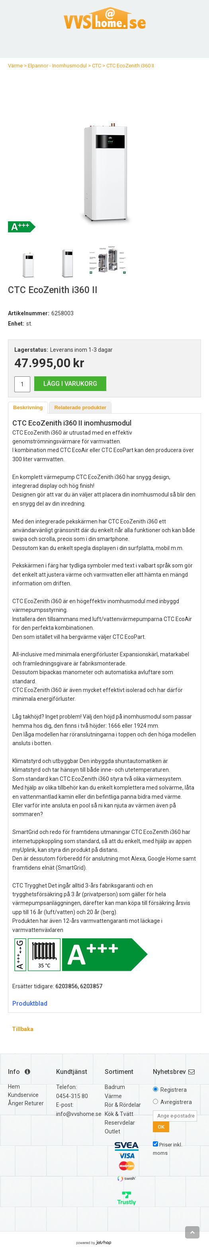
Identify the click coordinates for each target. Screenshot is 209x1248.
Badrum (115, 1087)
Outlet (112, 1131)
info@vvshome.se (79, 1114)
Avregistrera (176, 1102)
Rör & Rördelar (123, 1105)
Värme (15, 66)
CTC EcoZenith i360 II (130, 66)
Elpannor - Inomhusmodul (57, 66)
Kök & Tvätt (119, 1114)
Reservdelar (120, 1123)
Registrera (173, 1090)
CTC (96, 66)
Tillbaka (22, 1029)
